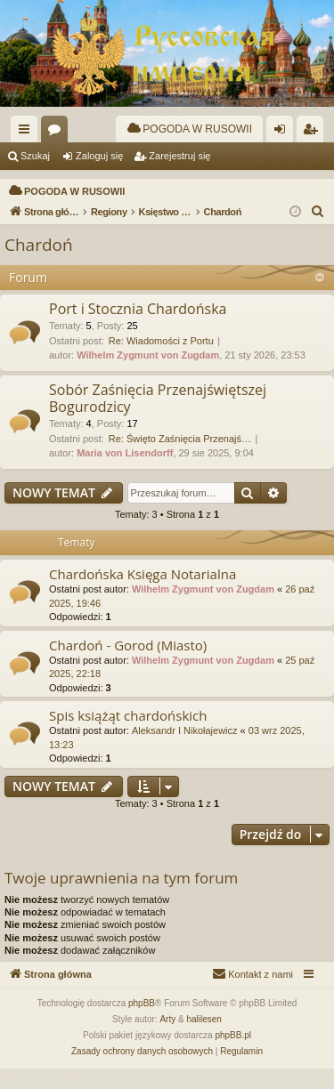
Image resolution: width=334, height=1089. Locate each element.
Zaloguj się (99, 155)
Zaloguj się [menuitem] (283, 132)
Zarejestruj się (179, 155)
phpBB (141, 1023)
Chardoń (38, 265)
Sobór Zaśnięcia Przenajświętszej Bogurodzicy (157, 418)
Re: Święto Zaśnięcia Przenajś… (180, 459)
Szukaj (35, 155)
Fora (58, 132)
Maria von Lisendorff (125, 473)
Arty (167, 1040)
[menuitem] (189, 129)
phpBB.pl (233, 1056)
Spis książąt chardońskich (128, 736)
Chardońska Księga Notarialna (142, 594)
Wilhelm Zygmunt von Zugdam (148, 375)
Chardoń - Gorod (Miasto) (128, 665)
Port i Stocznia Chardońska (137, 329)
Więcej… (27, 132)
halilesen (203, 1040)
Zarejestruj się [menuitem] (313, 132)
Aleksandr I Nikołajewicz (185, 751)
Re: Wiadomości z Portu (161, 361)
